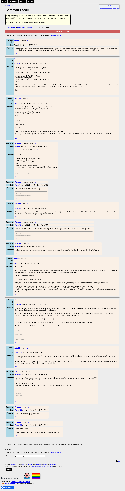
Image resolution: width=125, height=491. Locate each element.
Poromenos (39, 149)
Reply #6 (18, 225)
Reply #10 (18, 352)
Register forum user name (106, 8)
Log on (109, 5)
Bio (27, 40)
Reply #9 (17, 304)
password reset (16, 19)
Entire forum (10, 27)
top (118, 461)
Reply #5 (18, 208)
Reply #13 (18, 425)
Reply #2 (18, 103)
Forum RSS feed (10, 483)
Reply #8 (17, 263)
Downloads (13, 1)
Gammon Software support (20, 482)
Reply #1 (17, 63)
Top (16, 53)
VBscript (31, 27)
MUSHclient (21, 27)
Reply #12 (18, 410)
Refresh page (56, 35)
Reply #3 (18, 146)
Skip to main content (9, 5)
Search (22, 1)
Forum (30, 1)
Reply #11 (18, 374)
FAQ (118, 8)
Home (4, 1)
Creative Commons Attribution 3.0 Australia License (42, 466)
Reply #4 (18, 185)
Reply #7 (18, 246)
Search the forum (58, 456)
